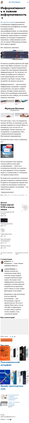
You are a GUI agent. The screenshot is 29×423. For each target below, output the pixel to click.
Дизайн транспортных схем (12, 387)
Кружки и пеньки (6, 246)
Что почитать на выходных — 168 (7, 253)
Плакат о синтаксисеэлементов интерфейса (14, 403)
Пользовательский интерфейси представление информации (13, 397)
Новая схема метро (6, 234)
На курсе (4, 22)
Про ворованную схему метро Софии (21, 253)
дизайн (8, 195)
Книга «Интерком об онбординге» (6, 240)
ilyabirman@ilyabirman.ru (8, 417)
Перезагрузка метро (7, 224)
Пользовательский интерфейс (10, 363)
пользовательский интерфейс (17, 195)
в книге (11, 22)
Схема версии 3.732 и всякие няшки (7, 207)
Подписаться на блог (7, 192)
